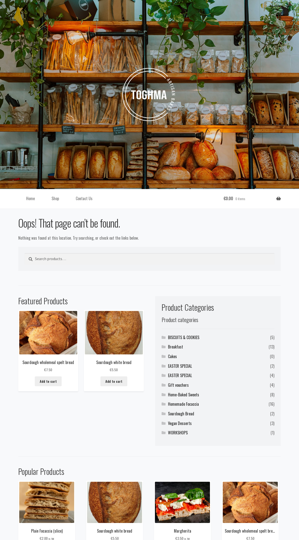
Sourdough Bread (181, 414)
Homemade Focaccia (183, 404)
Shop (55, 198)
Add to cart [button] (48, 381)
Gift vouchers (178, 385)
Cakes (172, 356)
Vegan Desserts (180, 423)
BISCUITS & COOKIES (183, 337)
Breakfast (175, 347)
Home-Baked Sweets (183, 395)
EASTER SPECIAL (180, 366)
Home (30, 198)
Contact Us (84, 198)
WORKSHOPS (178, 433)
